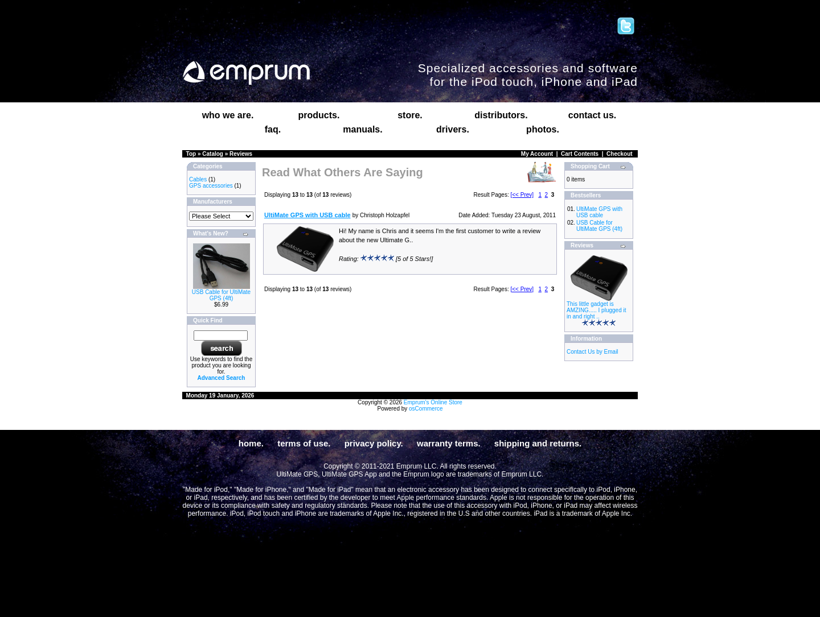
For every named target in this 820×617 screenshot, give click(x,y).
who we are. (228, 115)
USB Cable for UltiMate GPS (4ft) (221, 295)
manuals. (362, 129)
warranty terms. (449, 443)
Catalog (212, 154)
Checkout (619, 154)
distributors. (500, 115)
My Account (537, 154)
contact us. (592, 115)
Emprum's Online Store (433, 402)
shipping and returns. (537, 443)
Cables (198, 179)
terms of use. (303, 443)
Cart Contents (579, 154)
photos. (542, 129)
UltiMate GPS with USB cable (599, 212)
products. (319, 115)
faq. (273, 129)
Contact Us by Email (592, 352)
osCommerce (425, 408)
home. (251, 443)
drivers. (452, 129)
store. (410, 115)
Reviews (240, 154)
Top (191, 154)
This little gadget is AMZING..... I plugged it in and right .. (596, 310)
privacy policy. (374, 443)
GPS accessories (211, 186)
